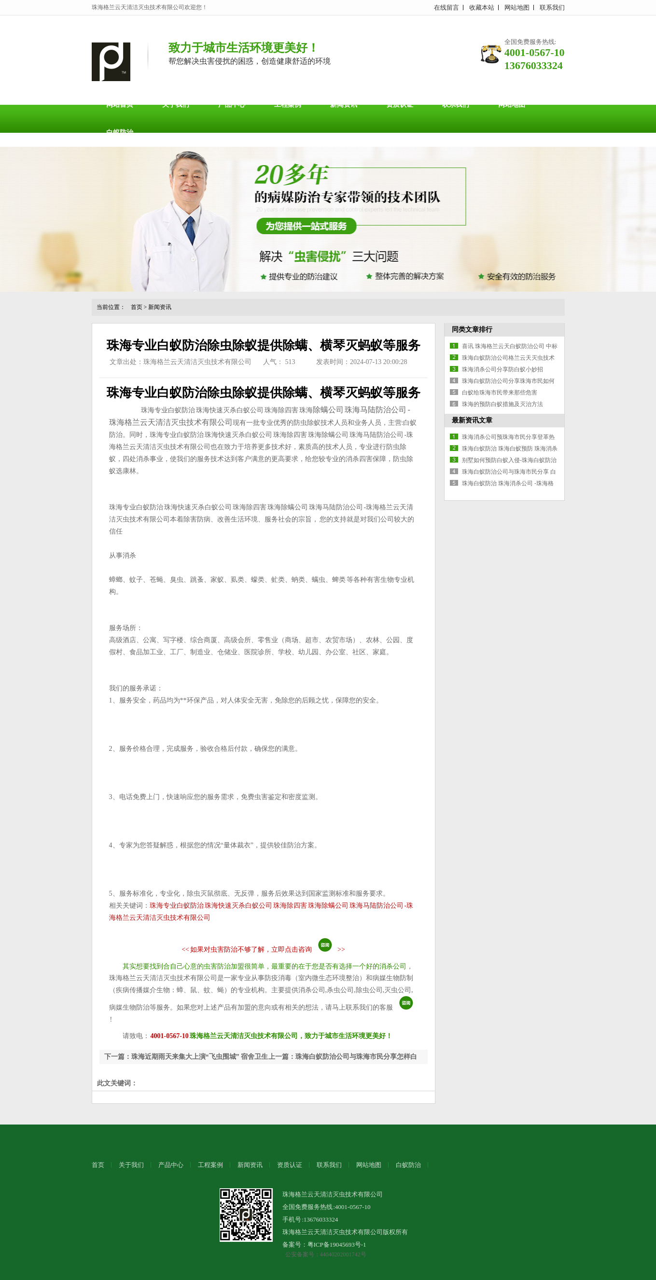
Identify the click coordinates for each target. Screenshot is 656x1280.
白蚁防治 (119, 132)
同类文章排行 (472, 329)
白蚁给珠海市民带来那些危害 (499, 392)
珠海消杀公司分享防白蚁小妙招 (502, 369)
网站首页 (119, 104)
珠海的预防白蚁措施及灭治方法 (502, 404)
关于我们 (175, 104)
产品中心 (231, 104)
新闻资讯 (343, 104)
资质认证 (399, 104)
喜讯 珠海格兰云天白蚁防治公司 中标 (510, 346)
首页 (136, 307)
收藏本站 (481, 7)
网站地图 (517, 7)
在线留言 (446, 7)
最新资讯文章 (472, 420)
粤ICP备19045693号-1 (336, 1244)
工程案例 (287, 104)
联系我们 (552, 7)
